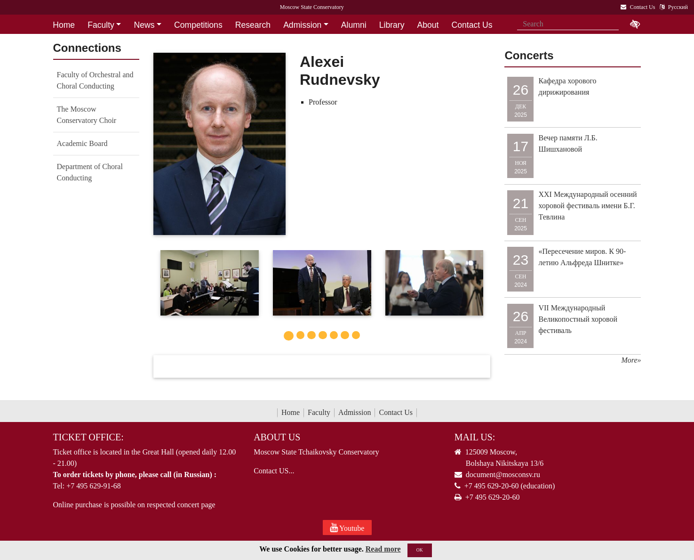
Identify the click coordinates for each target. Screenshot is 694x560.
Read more (383, 556)
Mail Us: (475, 437)
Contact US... (274, 471)
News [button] (144, 25)
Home (290, 412)
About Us (277, 437)
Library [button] (392, 25)
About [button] (428, 25)
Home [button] (64, 25)
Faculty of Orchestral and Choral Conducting (95, 80)
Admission (354, 412)
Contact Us (396, 412)
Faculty (319, 412)
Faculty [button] (101, 25)
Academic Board (82, 143)
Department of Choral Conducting (90, 172)
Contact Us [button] (472, 25)
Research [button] (253, 25)
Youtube (347, 527)
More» (631, 360)
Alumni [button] (354, 25)
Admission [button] (302, 25)
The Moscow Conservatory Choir (87, 114)
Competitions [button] (198, 25)
